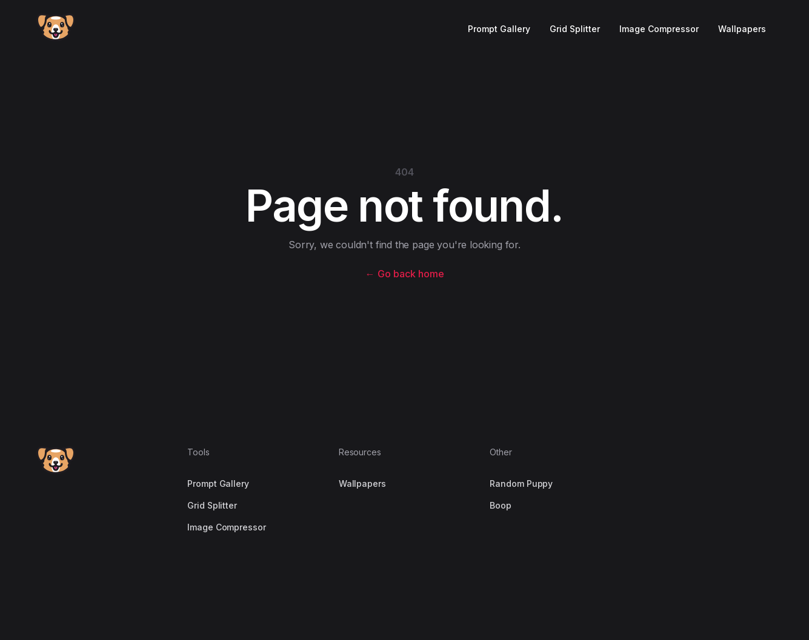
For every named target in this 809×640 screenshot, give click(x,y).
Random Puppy (521, 483)
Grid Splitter (575, 29)
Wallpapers (742, 29)
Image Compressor (659, 29)
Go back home (404, 274)
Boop (500, 505)
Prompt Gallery (499, 29)
